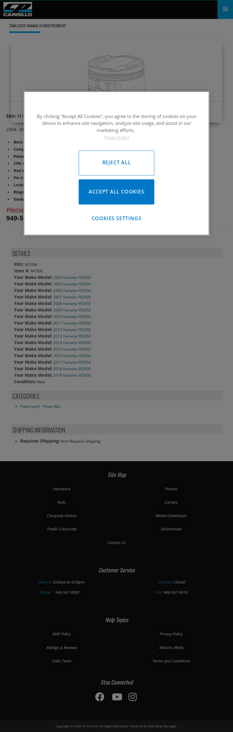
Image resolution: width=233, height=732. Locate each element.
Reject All (116, 162)
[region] (116, 163)
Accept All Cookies (116, 191)
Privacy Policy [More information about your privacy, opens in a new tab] (116, 137)
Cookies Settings (117, 218)
